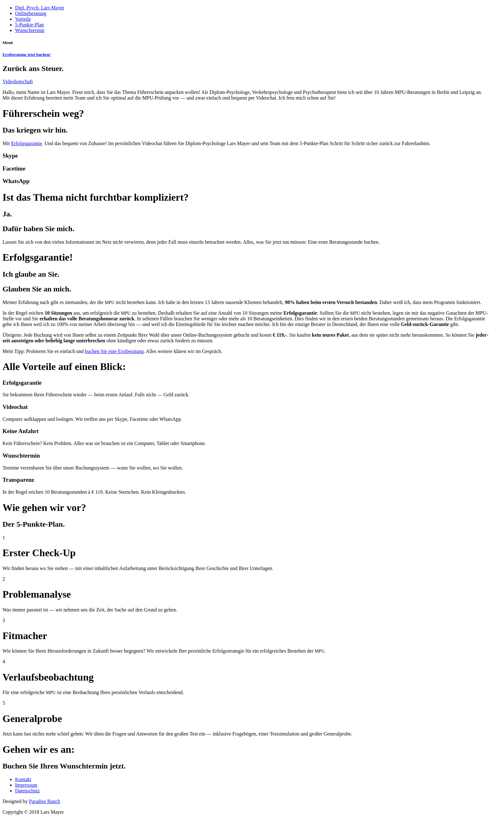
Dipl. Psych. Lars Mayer (39, 7)
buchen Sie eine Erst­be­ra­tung (114, 351)
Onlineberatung (30, 13)
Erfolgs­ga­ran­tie (26, 143)
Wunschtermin (30, 30)
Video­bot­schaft (18, 81)
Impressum (26, 785)
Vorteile (23, 19)
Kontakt (23, 779)
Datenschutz (27, 790)
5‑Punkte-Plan (29, 24)
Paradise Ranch (44, 801)
